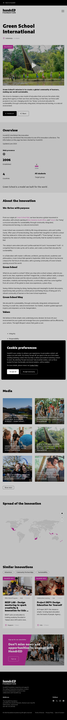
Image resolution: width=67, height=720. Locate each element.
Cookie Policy (34, 365)
